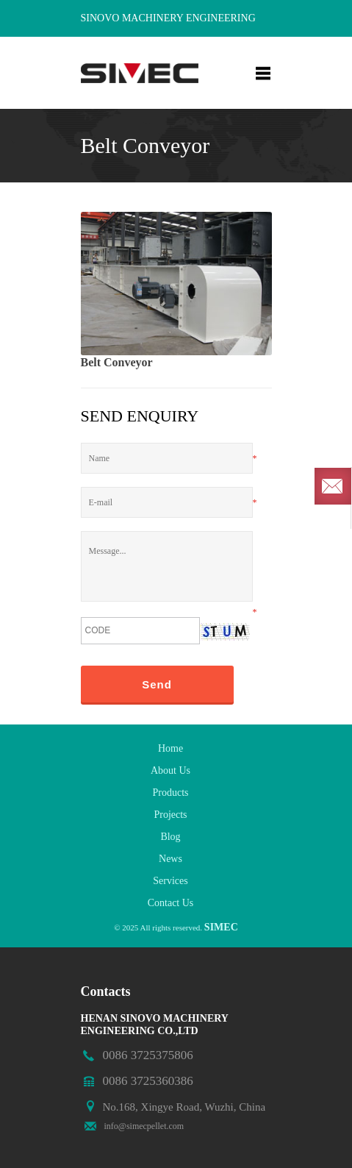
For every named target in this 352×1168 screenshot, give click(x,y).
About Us (170, 770)
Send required (333, 486)
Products (171, 792)
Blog (170, 836)
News (170, 858)
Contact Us (171, 902)
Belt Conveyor (117, 362)
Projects (170, 814)
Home (170, 748)
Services (170, 880)
